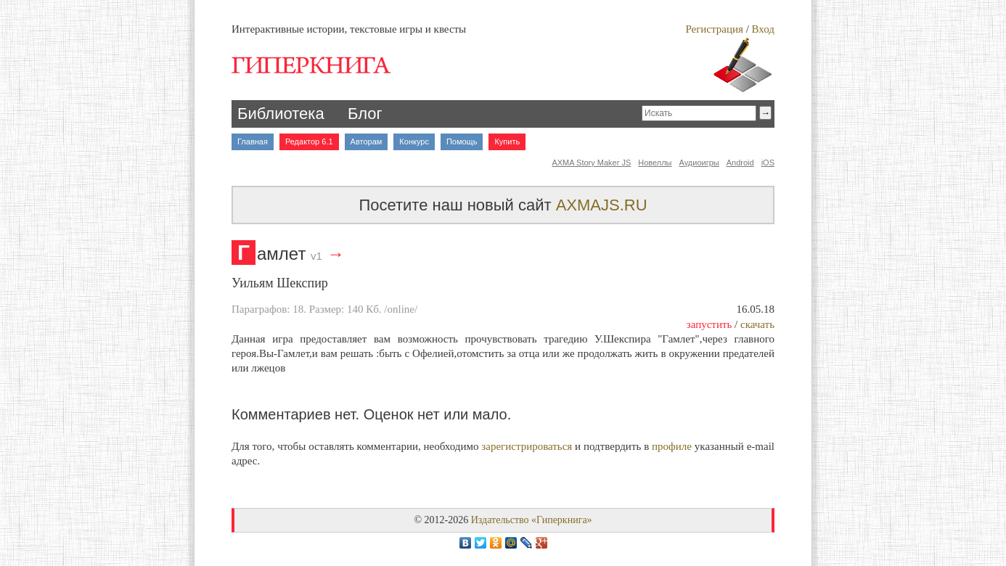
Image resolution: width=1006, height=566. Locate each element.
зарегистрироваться (526, 446)
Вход (763, 29)
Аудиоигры (699, 162)
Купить (507, 141)
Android (740, 162)
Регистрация (714, 29)
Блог (365, 113)
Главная (252, 141)
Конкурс (414, 141)
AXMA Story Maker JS (591, 162)
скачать (757, 324)
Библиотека (280, 113)
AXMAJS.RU (601, 205)
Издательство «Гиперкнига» (531, 519)
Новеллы (654, 162)
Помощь (462, 141)
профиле (672, 446)
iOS (767, 162)
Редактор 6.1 (309, 141)
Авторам (367, 141)
